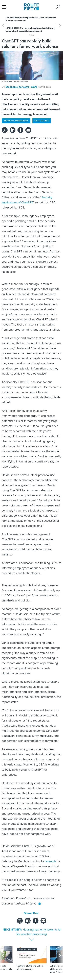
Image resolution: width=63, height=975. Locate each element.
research (50, 861)
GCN (34, 87)
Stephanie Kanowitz (18, 87)
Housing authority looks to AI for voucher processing (38, 931)
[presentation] (3, 959)
